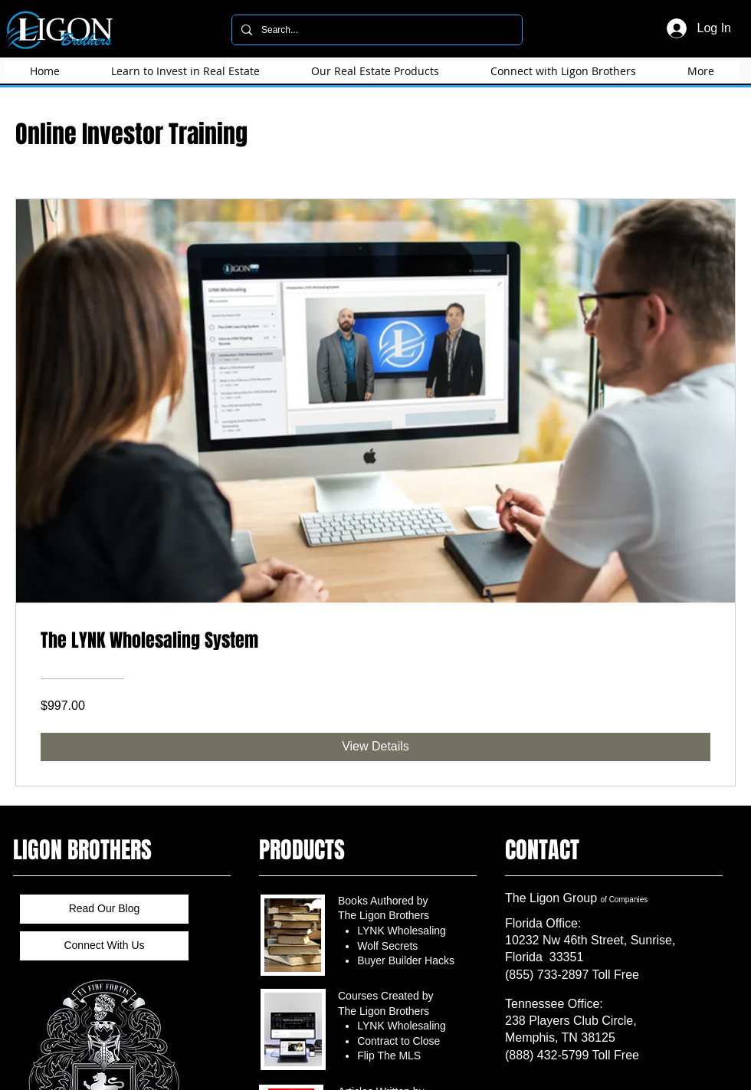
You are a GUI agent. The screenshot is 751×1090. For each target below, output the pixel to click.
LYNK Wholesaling (401, 930)
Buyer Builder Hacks (405, 960)
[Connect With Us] (104, 946)
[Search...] (375, 29)
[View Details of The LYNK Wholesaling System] (375, 746)
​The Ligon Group (553, 898)
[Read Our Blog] (104, 909)
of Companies (624, 899)
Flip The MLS (389, 1055)
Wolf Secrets (387, 946)
